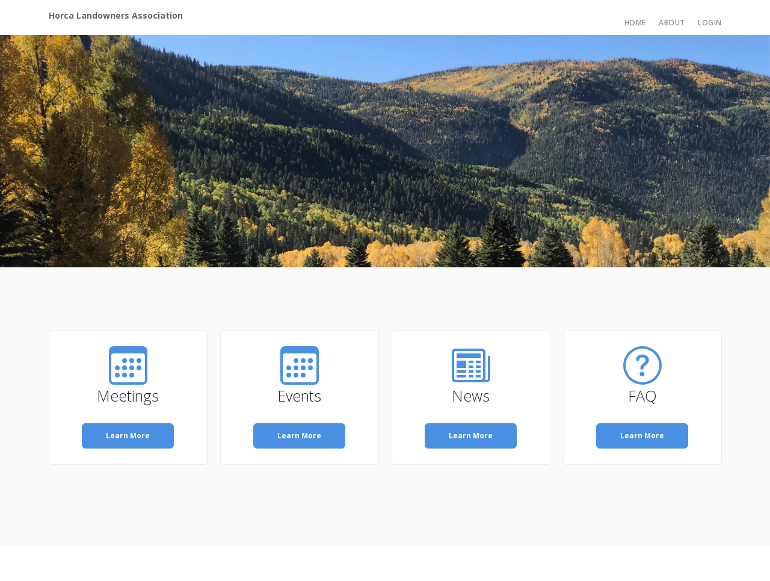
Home (635, 22)
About (672, 22)
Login (710, 22)
